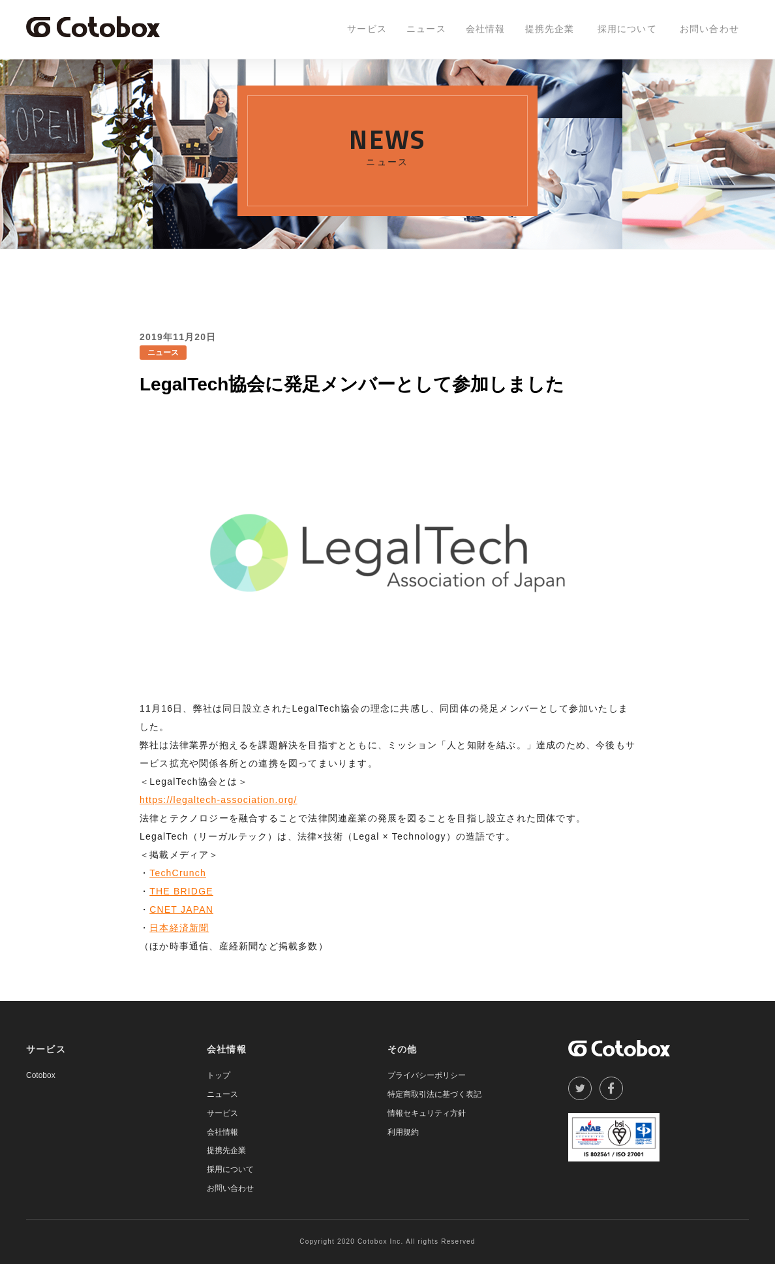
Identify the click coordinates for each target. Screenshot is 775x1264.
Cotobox (40, 1075)
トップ (218, 1075)
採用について (627, 29)
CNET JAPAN (181, 909)
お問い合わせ (709, 29)
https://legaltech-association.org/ (218, 800)
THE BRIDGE (181, 891)
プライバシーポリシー (427, 1075)
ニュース (426, 29)
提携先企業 (550, 29)
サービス (367, 29)
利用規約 (403, 1132)
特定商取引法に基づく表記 (434, 1094)
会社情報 (486, 29)
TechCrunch (177, 873)
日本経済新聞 (179, 928)
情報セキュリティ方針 (427, 1113)
